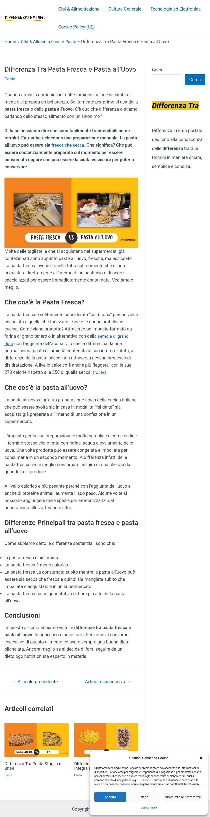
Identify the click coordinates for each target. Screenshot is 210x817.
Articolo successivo (107, 680)
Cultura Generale (124, 9)
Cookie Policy (149, 807)
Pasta (10, 78)
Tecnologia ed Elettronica (175, 9)
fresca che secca (68, 145)
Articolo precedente (36, 680)
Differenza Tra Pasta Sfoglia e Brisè (33, 765)
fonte (99, 371)
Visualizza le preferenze (183, 797)
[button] (201, 758)
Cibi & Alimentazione (79, 9)
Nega (144, 797)
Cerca (158, 69)
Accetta (110, 797)
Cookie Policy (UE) (76, 27)
